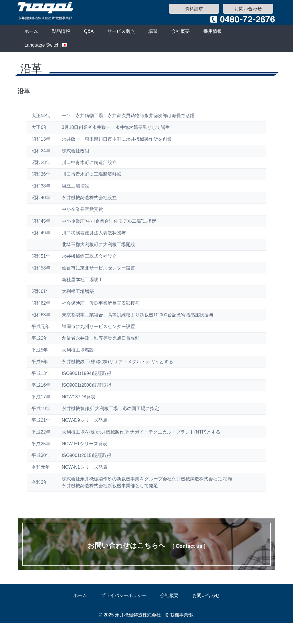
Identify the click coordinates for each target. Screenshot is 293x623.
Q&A (89, 31)
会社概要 (180, 31)
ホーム (31, 31)
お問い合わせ (248, 8)
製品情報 (61, 31)
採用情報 (212, 31)
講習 (153, 31)
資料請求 (194, 8)
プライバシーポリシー (123, 595)
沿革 (23, 91)
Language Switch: (45, 45)
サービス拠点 (121, 31)
